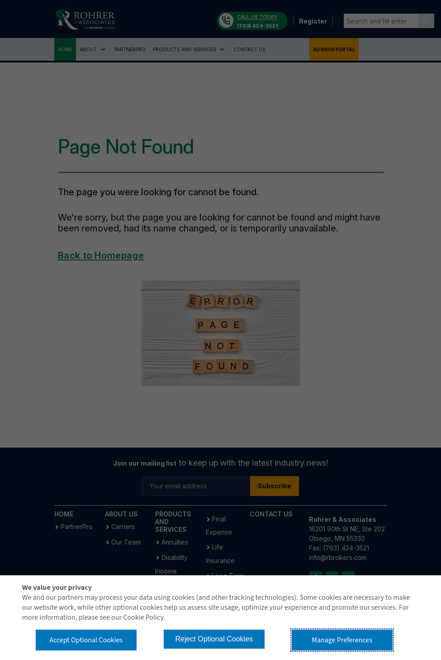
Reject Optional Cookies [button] (214, 639)
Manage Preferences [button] (342, 640)
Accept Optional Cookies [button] (86, 640)
